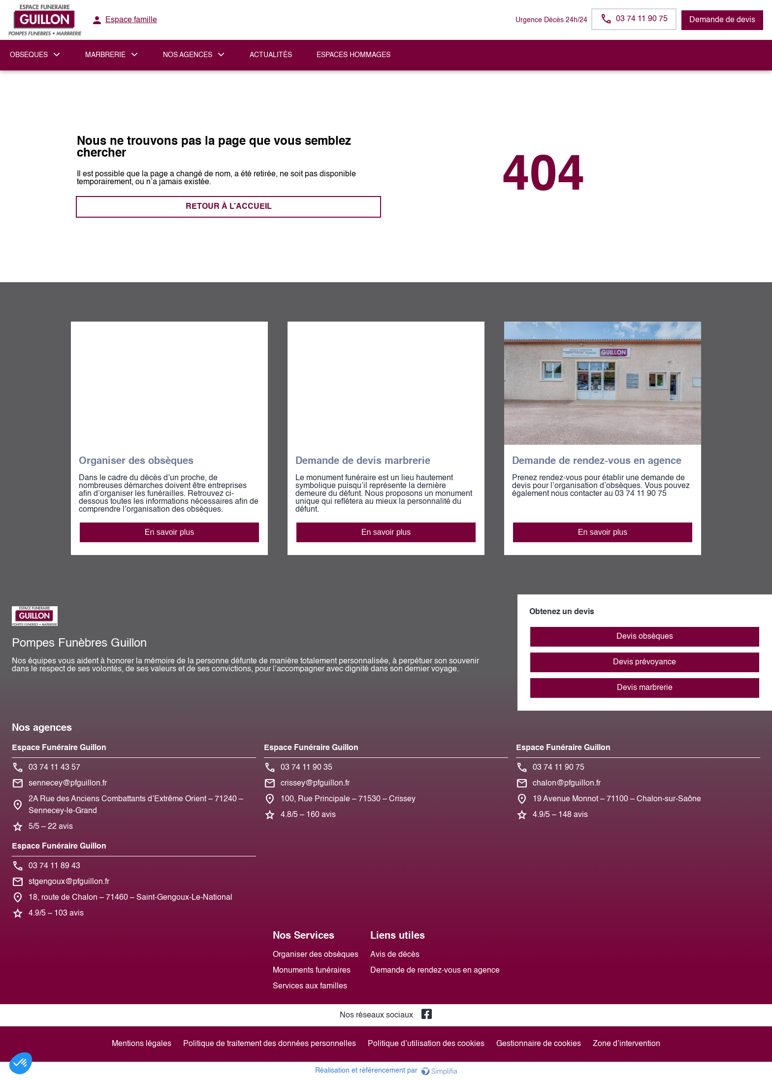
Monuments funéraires (312, 971)
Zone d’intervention (626, 1044)
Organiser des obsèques (315, 955)
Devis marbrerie (645, 688)
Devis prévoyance (644, 662)
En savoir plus (169, 532)
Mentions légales (141, 1044)
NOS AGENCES (187, 55)
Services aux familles (310, 986)
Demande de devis (722, 20)
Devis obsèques (644, 637)
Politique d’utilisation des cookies (426, 1044)
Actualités (271, 55)
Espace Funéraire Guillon (59, 748)
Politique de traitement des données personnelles (269, 1044)
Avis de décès (394, 955)
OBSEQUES (29, 55)
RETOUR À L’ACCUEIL (229, 207)
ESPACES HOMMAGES (353, 55)
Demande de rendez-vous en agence (435, 971)
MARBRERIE (105, 55)
